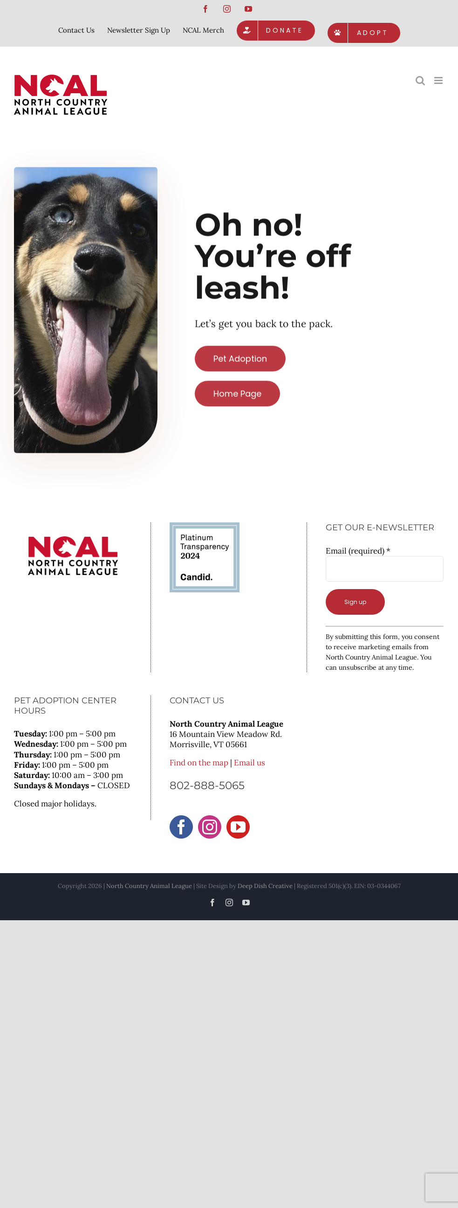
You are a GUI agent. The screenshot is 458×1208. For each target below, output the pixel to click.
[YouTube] (238, 827)
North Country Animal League (149, 886)
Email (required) (358, 551)
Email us (249, 762)
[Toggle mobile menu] (439, 80)
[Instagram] (209, 827)
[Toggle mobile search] (420, 80)
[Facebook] (181, 827)
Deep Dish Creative (265, 886)
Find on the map (199, 762)
